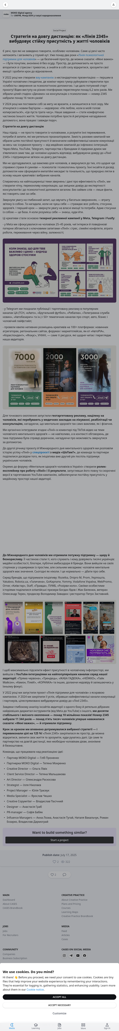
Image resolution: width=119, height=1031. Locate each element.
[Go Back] (5, 4)
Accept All (59, 997)
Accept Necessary (59, 1005)
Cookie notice (35, 989)
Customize (59, 1013)
